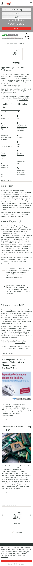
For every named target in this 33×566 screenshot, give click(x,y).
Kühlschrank (20, 125)
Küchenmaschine (21, 123)
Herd (2, 171)
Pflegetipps (22, 37)
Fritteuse (3, 151)
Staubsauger (20, 149)
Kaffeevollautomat (22, 121)
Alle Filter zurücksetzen (16, 24)
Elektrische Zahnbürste (7, 141)
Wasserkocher (20, 167)
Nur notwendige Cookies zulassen (16, 564)
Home (3, 37)
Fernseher (3, 149)
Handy (2, 169)
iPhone (19, 113)
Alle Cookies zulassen (16, 561)
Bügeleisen (4, 123)
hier (27, 343)
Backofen (3, 120)
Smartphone (20, 147)
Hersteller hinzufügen (16, 20)
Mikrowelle (20, 132)
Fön (2, 153)
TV (18, 158)
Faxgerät (3, 147)
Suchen (16, 29)
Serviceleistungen (12, 37)
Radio (18, 139)
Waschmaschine (21, 165)
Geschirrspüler (4, 162)
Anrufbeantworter (5, 113)
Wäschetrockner (21, 169)
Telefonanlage (21, 156)
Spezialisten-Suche (23, 94)
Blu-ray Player (4, 121)
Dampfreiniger (4, 130)
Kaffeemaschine (21, 120)
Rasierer (19, 141)
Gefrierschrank (4, 160)
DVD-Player (4, 134)
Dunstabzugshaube (6, 132)
